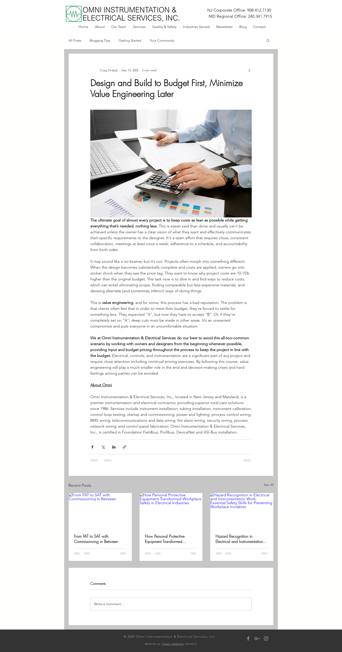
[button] (268, 40)
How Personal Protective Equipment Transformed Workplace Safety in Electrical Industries (169, 539)
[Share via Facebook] (92, 447)
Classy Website (172, 643)
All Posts (74, 40)
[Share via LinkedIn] (114, 447)
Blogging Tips (100, 40)
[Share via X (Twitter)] (103, 447)
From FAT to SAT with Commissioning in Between (96, 539)
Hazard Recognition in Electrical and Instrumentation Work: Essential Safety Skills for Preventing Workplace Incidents (241, 539)
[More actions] (249, 70)
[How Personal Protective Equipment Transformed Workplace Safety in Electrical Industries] (171, 510)
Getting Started (130, 40)
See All (269, 485)
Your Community (162, 40)
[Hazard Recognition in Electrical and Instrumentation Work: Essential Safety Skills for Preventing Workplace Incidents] (241, 510)
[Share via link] (124, 447)
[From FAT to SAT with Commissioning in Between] (100, 510)
